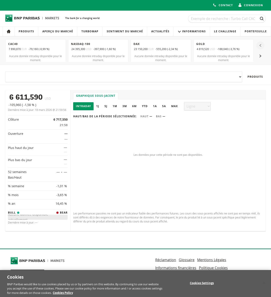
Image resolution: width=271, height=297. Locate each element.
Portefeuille (256, 31)
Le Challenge (225, 31)
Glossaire (186, 259)
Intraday (83, 106)
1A (155, 106)
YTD (145, 106)
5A (164, 106)
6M (134, 106)
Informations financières (175, 267)
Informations (192, 31)
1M (115, 106)
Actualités (160, 31)
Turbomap (89, 31)
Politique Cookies (213, 267)
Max (174, 106)
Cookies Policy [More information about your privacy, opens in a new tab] (63, 295)
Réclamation (165, 259)
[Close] (264, 285)
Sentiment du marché (125, 31)
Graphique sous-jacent (95, 96)
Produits (26, 31)
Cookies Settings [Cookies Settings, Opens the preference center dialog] (202, 285)
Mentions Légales (211, 259)
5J (105, 106)
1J (97, 106)
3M (124, 106)
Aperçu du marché (57, 31)
